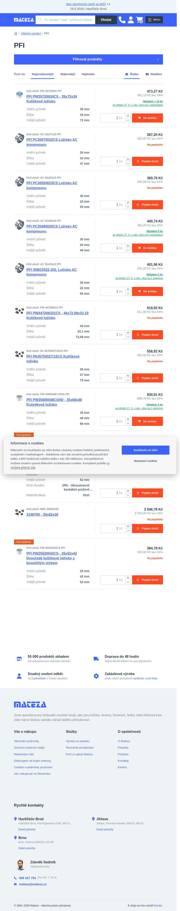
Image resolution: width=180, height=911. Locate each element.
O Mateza (124, 741)
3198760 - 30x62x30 (42, 552)
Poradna (123, 754)
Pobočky (123, 747)
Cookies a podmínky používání (33, 767)
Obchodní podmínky (26, 741)
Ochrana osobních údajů (29, 747)
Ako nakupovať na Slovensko (32, 773)
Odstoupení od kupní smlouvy (32, 760)
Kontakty (123, 760)
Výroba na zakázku (78, 741)
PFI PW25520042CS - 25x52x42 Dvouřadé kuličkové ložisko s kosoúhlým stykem (52, 600)
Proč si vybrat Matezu (79, 754)
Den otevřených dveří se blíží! (86, 4)
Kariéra (122, 767)
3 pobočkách (38, 678)
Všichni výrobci (31, 33)
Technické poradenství (80, 747)
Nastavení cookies (145, 461)
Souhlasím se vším (146, 450)
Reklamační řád (24, 754)
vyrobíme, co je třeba (145, 678)
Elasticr (158, 905)
